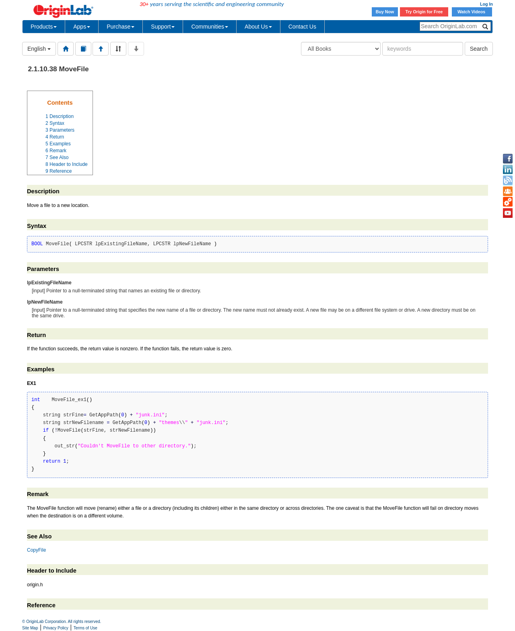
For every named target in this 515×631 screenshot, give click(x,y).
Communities (209, 26)
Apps (81, 26)
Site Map (30, 628)
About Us (258, 26)
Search (479, 49)
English (39, 49)
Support (163, 26)
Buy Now (385, 11)
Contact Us (302, 26)
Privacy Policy (55, 628)
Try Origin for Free (424, 11)
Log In (486, 4)
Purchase (120, 26)
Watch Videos (471, 11)
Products (44, 26)
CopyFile (36, 550)
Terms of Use (85, 628)
